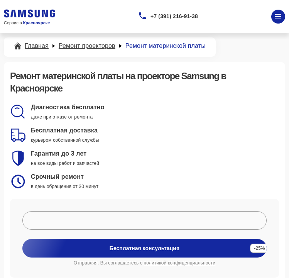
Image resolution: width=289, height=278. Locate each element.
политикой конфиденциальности (180, 263)
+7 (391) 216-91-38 (174, 16)
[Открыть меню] (278, 17)
